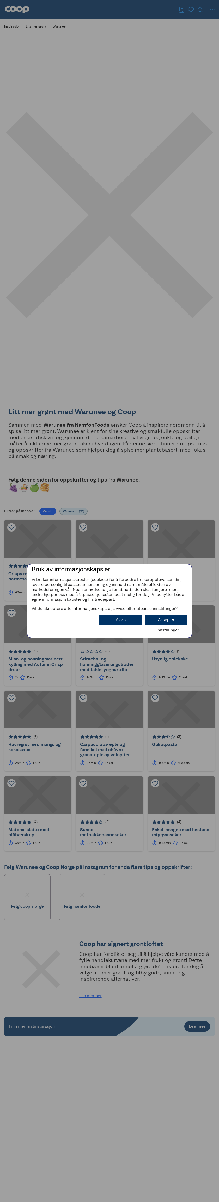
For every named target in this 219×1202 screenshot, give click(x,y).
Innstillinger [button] (167, 629)
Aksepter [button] (166, 620)
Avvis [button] (121, 620)
